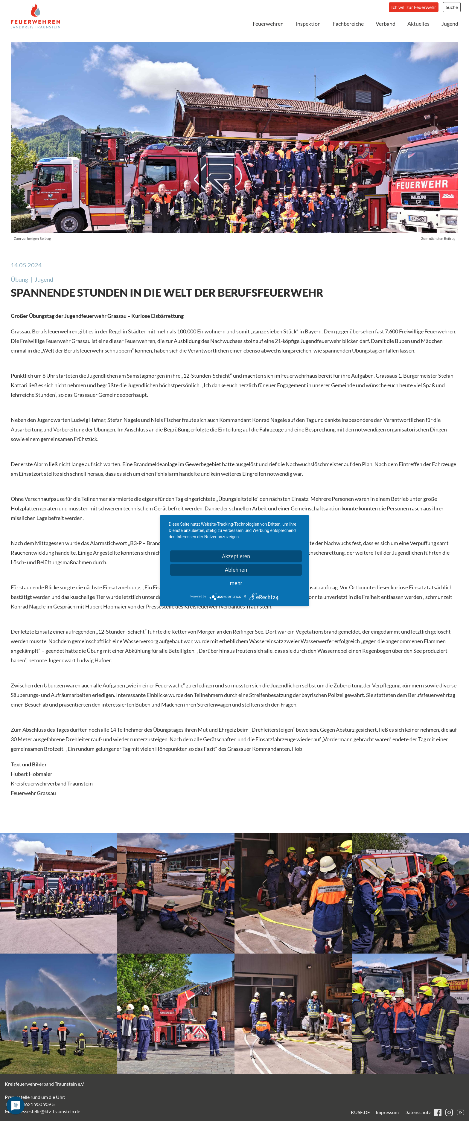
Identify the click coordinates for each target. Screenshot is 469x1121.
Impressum (387, 1112)
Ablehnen (236, 569)
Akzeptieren (236, 556)
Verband (385, 23)
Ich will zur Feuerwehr (413, 7)
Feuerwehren (268, 23)
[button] (58, 893)
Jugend (449, 23)
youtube (460, 1112)
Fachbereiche (348, 23)
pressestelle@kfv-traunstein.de (48, 1111)
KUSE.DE (360, 1112)
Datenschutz (417, 1112)
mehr (236, 583)
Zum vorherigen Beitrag (32, 238)
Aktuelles (418, 23)
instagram (449, 1112)
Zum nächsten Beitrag (438, 238)
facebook (437, 1112)
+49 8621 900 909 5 (34, 1104)
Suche (452, 7)
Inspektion (308, 23)
